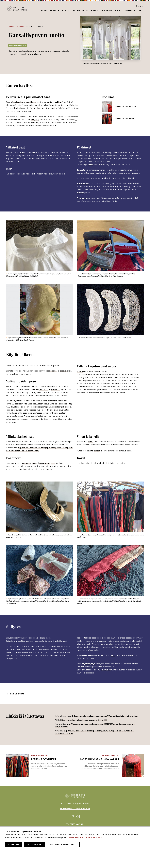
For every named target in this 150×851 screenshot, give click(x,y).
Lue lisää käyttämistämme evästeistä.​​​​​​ (85, 837)
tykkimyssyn (44, 463)
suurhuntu (26, 463)
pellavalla (55, 389)
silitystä (34, 119)
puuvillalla (43, 389)
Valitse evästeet (34, 844)
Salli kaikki (13, 844)
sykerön (80, 192)
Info (140, 10)
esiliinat (53, 371)
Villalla (80, 371)
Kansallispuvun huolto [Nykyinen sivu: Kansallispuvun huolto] (35, 26)
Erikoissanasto (80, 10)
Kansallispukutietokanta (55, 10)
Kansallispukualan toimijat (106, 10)
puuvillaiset (31, 102)
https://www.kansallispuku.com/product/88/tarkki (83, 720)
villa (33, 152)
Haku (139, 6)
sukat (90, 441)
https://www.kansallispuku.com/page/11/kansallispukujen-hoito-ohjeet (105, 716)
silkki (113, 655)
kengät (97, 451)
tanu (34, 463)
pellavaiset (18, 102)
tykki (53, 463)
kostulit (63, 371)
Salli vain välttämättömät (63, 844)
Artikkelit (129, 10)
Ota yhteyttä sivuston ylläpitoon (75, 808)
